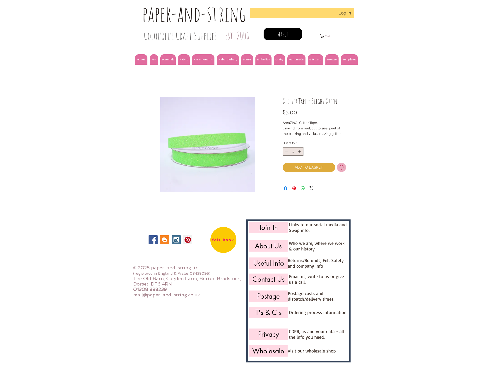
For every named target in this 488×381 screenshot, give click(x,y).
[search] (283, 34)
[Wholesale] (268, 351)
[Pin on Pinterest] (294, 188)
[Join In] (268, 227)
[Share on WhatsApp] (302, 188)
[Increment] (300, 151)
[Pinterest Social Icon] (187, 239)
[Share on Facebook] (285, 188)
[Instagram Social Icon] (176, 239)
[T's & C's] (268, 312)
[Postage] (268, 296)
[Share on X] (311, 188)
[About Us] (268, 246)
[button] (154, 59)
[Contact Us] (268, 279)
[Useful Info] (268, 263)
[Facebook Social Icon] (153, 239)
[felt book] (223, 240)
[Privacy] (268, 334)
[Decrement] (286, 151)
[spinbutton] (293, 151)
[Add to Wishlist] (341, 167)
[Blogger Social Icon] (164, 239)
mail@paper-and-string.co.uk (166, 295)
